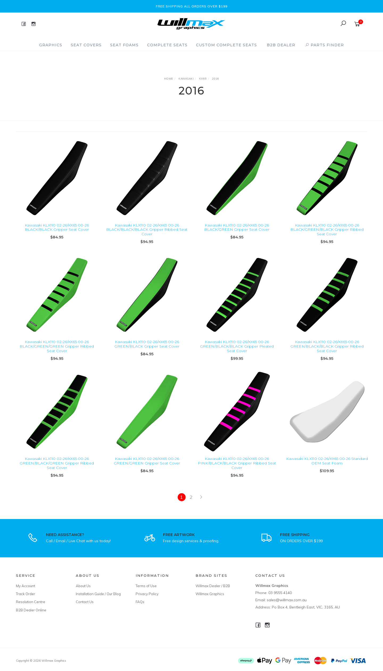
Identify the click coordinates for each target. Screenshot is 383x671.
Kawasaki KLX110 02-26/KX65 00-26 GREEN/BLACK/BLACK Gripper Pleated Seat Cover (237, 354)
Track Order (25, 594)
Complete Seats (167, 45)
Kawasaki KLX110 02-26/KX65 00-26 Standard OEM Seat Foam (327, 468)
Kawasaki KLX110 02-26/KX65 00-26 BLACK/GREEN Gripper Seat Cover (236, 227)
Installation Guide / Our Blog (98, 594)
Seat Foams (124, 45)
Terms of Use (146, 586)
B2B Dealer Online (31, 610)
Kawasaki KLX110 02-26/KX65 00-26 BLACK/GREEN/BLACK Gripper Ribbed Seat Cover (327, 230)
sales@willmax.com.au (287, 600)
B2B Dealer (281, 45)
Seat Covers (86, 45)
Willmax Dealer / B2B (212, 586)
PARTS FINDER (324, 45)
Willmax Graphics (209, 594)
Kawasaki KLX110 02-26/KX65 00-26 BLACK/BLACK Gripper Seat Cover (57, 227)
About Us (83, 586)
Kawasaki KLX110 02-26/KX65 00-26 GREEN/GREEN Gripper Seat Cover (147, 468)
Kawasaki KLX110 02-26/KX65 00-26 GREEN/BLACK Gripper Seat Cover (147, 351)
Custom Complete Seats (226, 45)
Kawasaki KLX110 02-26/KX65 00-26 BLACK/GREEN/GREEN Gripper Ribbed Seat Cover (57, 354)
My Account (25, 586)
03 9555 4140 (280, 592)
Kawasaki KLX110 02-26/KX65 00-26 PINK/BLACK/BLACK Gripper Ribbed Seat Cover (237, 470)
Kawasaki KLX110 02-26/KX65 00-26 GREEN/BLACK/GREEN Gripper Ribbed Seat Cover (57, 470)
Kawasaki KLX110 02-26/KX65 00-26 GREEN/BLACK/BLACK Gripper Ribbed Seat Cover (327, 354)
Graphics (50, 45)
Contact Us (85, 602)
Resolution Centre (30, 602)
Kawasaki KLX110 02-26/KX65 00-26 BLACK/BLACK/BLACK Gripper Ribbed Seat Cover (147, 230)
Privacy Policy (147, 594)
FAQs (140, 602)
